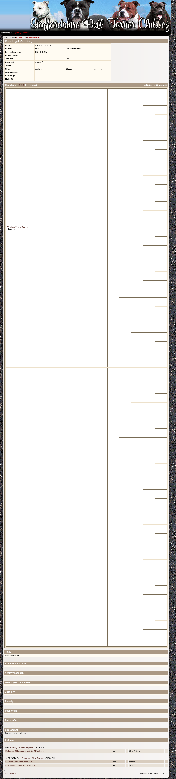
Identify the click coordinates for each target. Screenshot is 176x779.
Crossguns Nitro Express (21, 747)
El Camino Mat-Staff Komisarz (18, 762)
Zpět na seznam (11, 773)
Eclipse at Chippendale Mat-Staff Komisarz (24, 751)
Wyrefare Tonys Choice (17, 227)
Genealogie (6, 33)
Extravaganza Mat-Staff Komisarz (20, 765)
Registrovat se (33, 37)
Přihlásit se (21, 37)
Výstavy (17, 33)
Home (26, 33)
